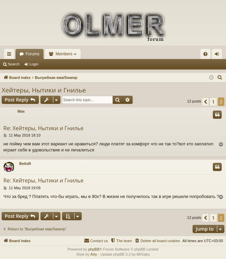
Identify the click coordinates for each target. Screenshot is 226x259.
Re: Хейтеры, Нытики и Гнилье (43, 128)
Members (64, 54)
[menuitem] (205, 54)
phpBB (93, 249)
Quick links (10, 55)
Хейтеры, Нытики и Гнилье (44, 90)
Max (21, 111)
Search (14, 64)
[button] (205, 102)
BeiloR (25, 164)
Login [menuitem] (218, 55)
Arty (93, 254)
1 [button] (213, 101)
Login (33, 64)
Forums (32, 54)
